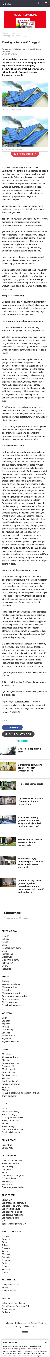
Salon (4, 1018)
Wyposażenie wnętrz (11, 1111)
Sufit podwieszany (10, 999)
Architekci (6, 1123)
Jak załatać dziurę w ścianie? (15, 1206)
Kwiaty (5, 1272)
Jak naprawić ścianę (11, 1218)
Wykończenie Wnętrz (12, 984)
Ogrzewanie (17, 33)
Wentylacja (7, 1181)
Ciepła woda (7, 957)
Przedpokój (7, 1029)
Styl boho (6, 1038)
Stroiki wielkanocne (11, 1132)
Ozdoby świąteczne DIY (13, 1117)
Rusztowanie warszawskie (14, 996)
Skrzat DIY (7, 1200)
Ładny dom (9, 1323)
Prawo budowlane (10, 1163)
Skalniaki (6, 1060)
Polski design (8, 1126)
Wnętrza (42, 1323)
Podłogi (5, 981)
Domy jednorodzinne (11, 1284)
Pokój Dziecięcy (9, 1114)
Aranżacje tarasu (9, 1075)
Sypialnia (6, 1023)
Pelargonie (7, 1260)
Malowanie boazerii (11, 993)
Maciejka (6, 1254)
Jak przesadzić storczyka (14, 1203)
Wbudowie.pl (8, 1166)
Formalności (7, 954)
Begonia (6, 1239)
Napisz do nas (8, 1309)
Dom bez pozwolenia (12, 1160)
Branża (5, 1287)
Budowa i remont (22, 1323)
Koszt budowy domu (11, 948)
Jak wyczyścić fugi (11, 1209)
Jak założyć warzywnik (12, 1215)
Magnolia (6, 1090)
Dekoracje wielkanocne (12, 1129)
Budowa (5, 33)
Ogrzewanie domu (10, 960)
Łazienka (6, 1021)
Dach (4, 951)
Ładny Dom (7, 1145)
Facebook (25, 1332)
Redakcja (6, 1312)
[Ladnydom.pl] (7, 3)
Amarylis (6, 1251)
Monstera (6, 1054)
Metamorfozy (8, 1035)
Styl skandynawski (10, 1041)
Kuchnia (5, 1027)
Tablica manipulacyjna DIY (14, 1224)
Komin (5, 942)
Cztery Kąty (7, 1148)
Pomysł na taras (9, 1290)
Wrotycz (6, 1087)
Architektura (28, 1326)
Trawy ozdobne (9, 1096)
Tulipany (6, 1245)
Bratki (4, 1263)
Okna (4, 945)
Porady (5, 936)
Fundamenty (7, 963)
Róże (4, 1242)
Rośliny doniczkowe (11, 1063)
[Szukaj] (39, 3)
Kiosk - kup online (25, 21)
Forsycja (6, 1257)
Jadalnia (6, 1032)
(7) (25, 154)
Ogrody (34, 1323)
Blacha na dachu (9, 1002)
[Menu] (46, 3)
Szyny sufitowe (9, 1178)
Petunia (5, 1266)
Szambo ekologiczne (12, 1005)
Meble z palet (8, 1069)
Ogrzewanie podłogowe (13, 1175)
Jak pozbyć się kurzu (12, 1212)
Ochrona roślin (8, 1066)
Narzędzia (6, 990)
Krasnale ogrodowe (11, 1084)
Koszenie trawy (9, 1072)
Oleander (6, 1248)
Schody (5, 939)
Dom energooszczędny (13, 1187)
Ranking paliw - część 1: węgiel (15, 35)
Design (19, 1326)
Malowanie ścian (9, 987)
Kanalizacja (7, 1184)
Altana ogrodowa (10, 1057)
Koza (4, 1172)
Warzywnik (7, 1078)
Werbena (6, 1269)
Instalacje (6, 969)
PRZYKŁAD (15, 712)
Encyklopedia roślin (11, 1081)
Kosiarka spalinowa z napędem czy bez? (21, 1093)
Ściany (5, 966)
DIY (3, 1220)
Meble (5, 1108)
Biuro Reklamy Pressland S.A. (15, 1306)
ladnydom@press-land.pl (13, 1303)
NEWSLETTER (22, 701)
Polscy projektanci (10, 1120)
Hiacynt (5, 1236)
